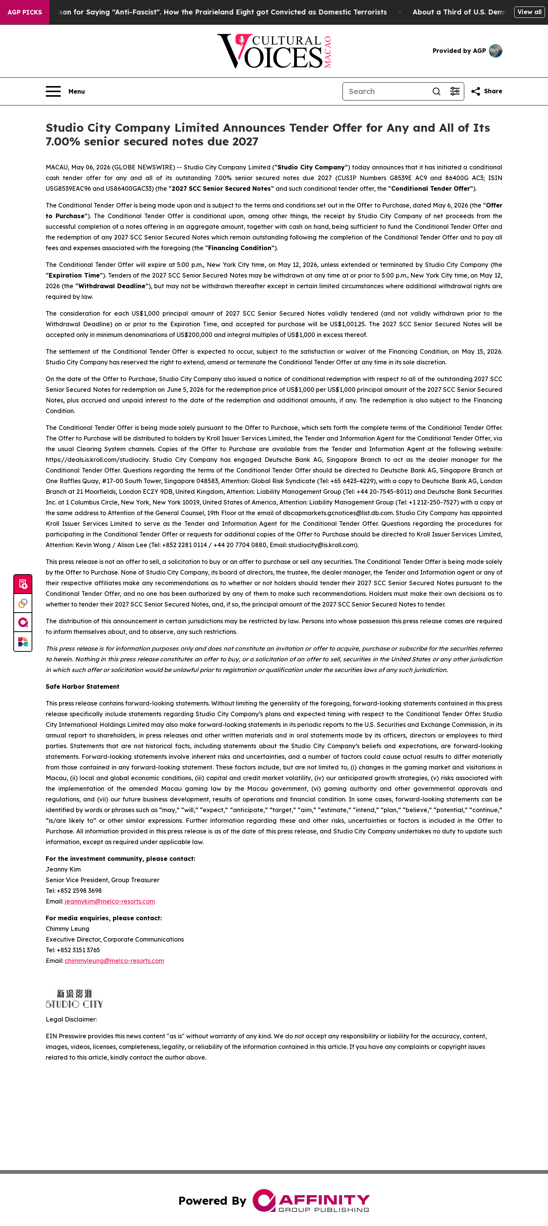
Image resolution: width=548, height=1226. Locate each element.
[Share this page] (486, 91)
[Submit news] (23, 584)
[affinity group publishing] (23, 622)
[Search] (385, 91)
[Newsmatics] (23, 641)
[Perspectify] (23, 603)
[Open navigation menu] (65, 91)
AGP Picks (25, 12)
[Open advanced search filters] (455, 91)
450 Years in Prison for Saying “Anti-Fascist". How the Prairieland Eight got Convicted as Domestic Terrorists (204, 12)
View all (530, 12)
